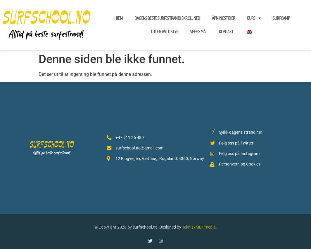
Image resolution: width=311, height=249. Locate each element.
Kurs (254, 18)
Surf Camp (281, 18)
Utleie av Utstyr (164, 31)
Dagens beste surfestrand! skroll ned (167, 18)
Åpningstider (223, 18)
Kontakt (226, 31)
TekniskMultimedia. (199, 227)
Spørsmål (198, 31)
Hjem (118, 18)
